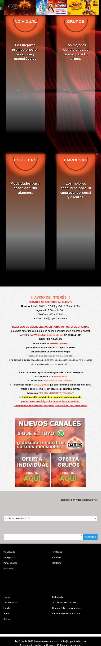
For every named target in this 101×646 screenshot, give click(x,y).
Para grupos (9, 557)
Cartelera (56, 557)
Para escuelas (10, 563)
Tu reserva (57, 552)
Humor (6, 613)
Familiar (7, 608)
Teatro (6, 597)
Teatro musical (10, 602)
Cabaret (7, 619)
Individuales (9, 552)
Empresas (8, 568)
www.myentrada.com (57, 372)
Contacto (57, 563)
